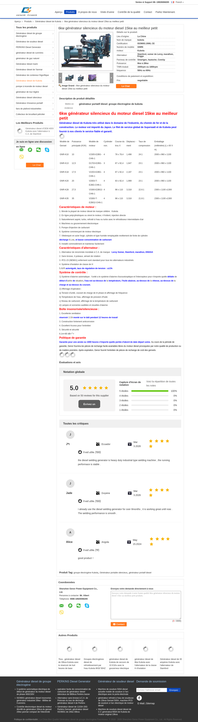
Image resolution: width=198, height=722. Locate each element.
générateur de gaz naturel (27, 58)
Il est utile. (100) (92, 452)
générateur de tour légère (27, 92)
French (180, 2)
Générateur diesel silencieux (29, 97)
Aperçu (58, 12)
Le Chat (128, 86)
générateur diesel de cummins (29, 53)
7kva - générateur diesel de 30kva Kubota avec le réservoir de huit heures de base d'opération (69, 665)
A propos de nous (87, 12)
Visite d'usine (107, 12)
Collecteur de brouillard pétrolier (30, 114)
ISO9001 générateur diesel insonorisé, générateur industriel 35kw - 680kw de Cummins (34, 700)
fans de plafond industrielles (28, 109)
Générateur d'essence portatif (29, 103)
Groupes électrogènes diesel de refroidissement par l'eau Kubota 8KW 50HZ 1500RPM (94, 665)
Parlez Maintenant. (165, 12)
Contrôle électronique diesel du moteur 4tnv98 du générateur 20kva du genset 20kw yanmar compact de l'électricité (34, 709)
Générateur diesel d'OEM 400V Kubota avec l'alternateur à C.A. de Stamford (39, 131)
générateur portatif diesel (140, 572)
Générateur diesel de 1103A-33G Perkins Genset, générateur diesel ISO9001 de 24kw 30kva (72, 709)
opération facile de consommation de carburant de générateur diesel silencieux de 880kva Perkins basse (74, 691)
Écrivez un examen (89, 405)
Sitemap (150, 703)
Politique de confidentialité (26, 719)
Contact (148, 12)
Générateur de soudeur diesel (29, 41)
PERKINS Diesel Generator (28, 47)
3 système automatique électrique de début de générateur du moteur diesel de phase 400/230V (34, 691)
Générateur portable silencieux (113, 572)
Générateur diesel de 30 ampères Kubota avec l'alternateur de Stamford (171, 664)
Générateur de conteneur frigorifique (32, 75)
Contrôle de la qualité (129, 12)
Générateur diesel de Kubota (48, 21)
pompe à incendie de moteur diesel (32, 86)
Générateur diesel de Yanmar (29, 69)
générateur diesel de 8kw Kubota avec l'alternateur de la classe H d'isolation (146, 664)
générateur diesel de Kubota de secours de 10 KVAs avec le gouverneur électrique (119, 664)
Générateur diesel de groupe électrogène (29, 34)
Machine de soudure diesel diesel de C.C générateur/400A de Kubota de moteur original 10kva (114, 712)
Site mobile (142, 707)
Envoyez (173, 690)
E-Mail (141, 703)
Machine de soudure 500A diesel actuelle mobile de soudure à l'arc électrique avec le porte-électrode (113, 691)
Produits (70, 12)
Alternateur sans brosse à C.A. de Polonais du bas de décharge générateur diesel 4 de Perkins (72, 700)
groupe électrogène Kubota (86, 572)
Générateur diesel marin (27, 64)
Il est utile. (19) (91, 550)
